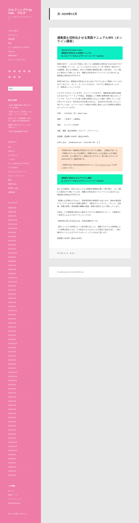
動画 (9, 43)
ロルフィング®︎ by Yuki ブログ (20, 11)
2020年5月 (12, 401)
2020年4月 (12, 405)
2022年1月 (12, 339)
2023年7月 (12, 290)
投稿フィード (13, 495)
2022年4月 (12, 331)
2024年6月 (12, 261)
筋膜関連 (11, 39)
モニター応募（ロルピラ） (18, 514)
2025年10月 (12, 228)
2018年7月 (12, 463)
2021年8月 (12, 347)
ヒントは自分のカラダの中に (19, 47)
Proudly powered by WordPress (70, 272)
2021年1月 (12, 368)
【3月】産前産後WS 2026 (18, 131)
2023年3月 (12, 306)
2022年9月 (12, 315)
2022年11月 (12, 310)
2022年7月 (12, 323)
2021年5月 (12, 356)
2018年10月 (12, 450)
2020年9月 (12, 384)
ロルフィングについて (16, 176)
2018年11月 (12, 446)
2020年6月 (12, 397)
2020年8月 (12, 389)
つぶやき (11, 159)
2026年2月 (12, 212)
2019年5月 (12, 430)
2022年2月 (12, 335)
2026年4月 (12, 208)
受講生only (12, 55)
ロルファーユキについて (17, 59)
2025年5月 (12, 245)
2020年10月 (12, 380)
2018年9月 (12, 454)
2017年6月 (12, 475)
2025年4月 (12, 249)
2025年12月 (12, 220)
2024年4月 (12, 269)
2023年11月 (12, 277)
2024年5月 (12, 265)
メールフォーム (104, 165)
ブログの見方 (13, 31)
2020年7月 (12, 393)
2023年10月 (12, 282)
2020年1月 (12, 417)
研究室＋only (13, 188)
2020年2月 (12, 413)
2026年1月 (12, 216)
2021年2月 (12, 364)
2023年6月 (12, 294)
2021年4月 (12, 360)
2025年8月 (12, 236)
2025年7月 (12, 240)
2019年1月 (12, 438)
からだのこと (13, 35)
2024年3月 (12, 273)
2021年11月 (12, 343)
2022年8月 (12, 319)
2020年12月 (12, 372)
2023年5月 (12, 298)
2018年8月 (12, 459)
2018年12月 (12, 442)
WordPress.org (14, 503)
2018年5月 (12, 471)
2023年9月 (12, 286)
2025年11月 (12, 224)
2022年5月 (12, 327)
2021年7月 (12, 352)
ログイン (11, 491)
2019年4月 (12, 434)
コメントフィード (14, 499)
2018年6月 (12, 467)
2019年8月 (12, 421)
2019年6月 (12, 426)
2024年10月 (12, 253)
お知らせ (11, 51)
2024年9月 (12, 257)
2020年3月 (12, 409)
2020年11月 (12, 376)
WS (9, 147)
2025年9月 (12, 232)
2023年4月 (12, 302)
